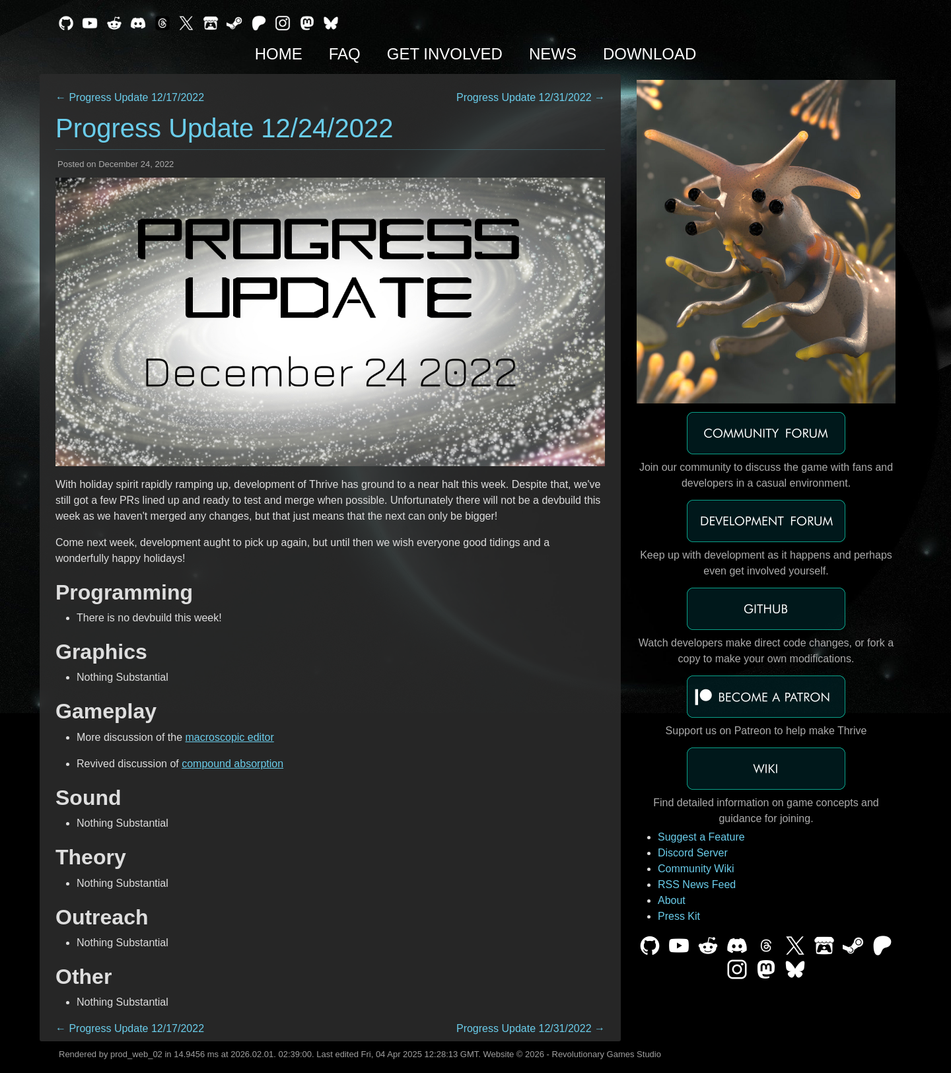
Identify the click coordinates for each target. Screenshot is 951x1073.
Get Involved (445, 54)
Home (278, 54)
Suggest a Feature (701, 837)
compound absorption (232, 763)
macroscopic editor (230, 737)
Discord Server (693, 852)
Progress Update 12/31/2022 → (530, 97)
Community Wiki (696, 868)
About (672, 900)
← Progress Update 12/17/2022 (129, 97)
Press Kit (679, 916)
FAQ (345, 54)
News (553, 54)
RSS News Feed (697, 884)
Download (649, 54)
